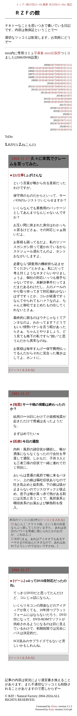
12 (70, 64)
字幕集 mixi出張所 (47, 53)
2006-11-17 (20, 570)
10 (63, 64)
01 (35, 68)
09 (60, 64)
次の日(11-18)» (57, 4)
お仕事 (19, 175)
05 (48, 68)
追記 (69, 4)
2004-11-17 (20, 158)
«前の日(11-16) (33, 4)
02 (38, 68)
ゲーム (19, 581)
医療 (17, 441)
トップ (20, 4)
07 (54, 64)
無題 (17, 404)
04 (44, 68)
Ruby (51, 709)
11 (67, 64)
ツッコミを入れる (21, 370)
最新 (45, 4)
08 (57, 64)
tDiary (54, 706)
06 (51, 64)
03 (41, 68)
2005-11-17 (20, 393)
